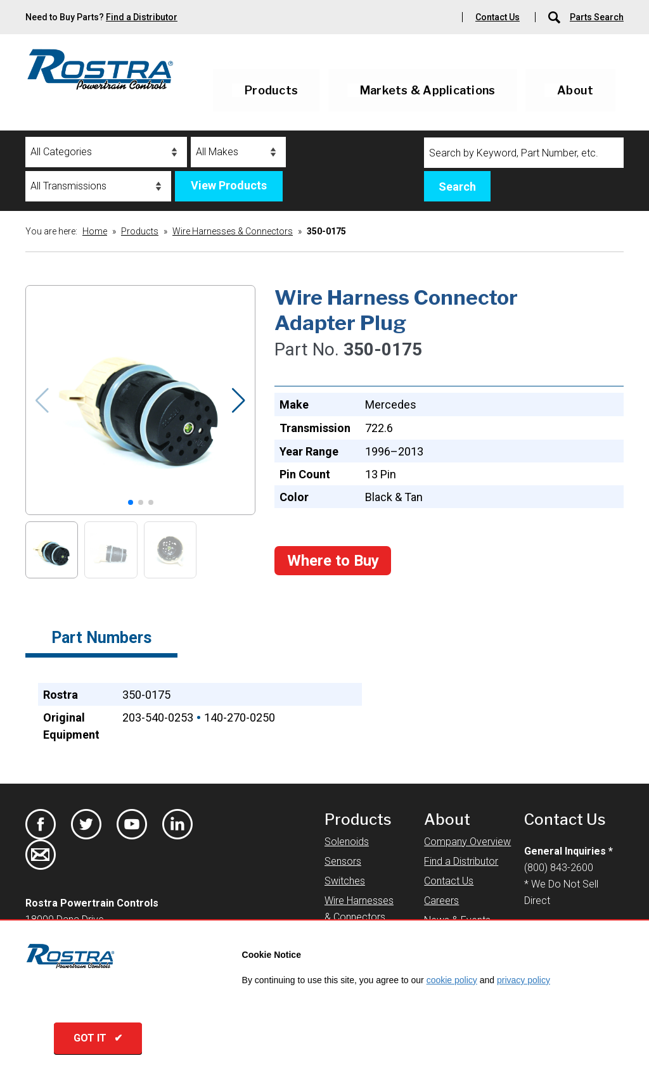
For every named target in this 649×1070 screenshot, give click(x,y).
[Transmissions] (98, 186)
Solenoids (346, 842)
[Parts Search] (555, 17)
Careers (441, 901)
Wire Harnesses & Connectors (232, 231)
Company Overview (467, 842)
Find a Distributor (141, 17)
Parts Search (597, 17)
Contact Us (497, 17)
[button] (239, 400)
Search (457, 186)
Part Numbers (101, 637)
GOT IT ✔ (98, 1038)
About (575, 90)
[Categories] (106, 152)
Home (94, 231)
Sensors (342, 861)
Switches (344, 881)
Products (271, 90)
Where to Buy (333, 561)
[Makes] (238, 152)
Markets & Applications (428, 90)
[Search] (524, 152)
